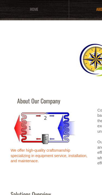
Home (34, 9)
